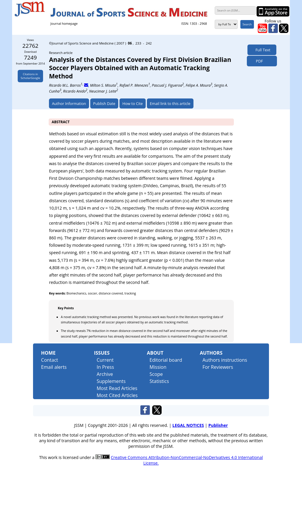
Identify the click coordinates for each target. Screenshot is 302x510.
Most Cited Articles (117, 395)
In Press (105, 367)
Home (48, 353)
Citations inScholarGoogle (30, 76)
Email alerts (54, 367)
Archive (105, 374)
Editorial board (166, 360)
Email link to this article (170, 103)
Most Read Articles (117, 388)
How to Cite (132, 103)
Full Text (261, 49)
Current (105, 360)
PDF (258, 61)
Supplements (111, 381)
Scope (156, 374)
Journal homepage (64, 23)
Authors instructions (224, 360)
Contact (49, 360)
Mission (158, 367)
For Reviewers (217, 367)
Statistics (159, 381)
